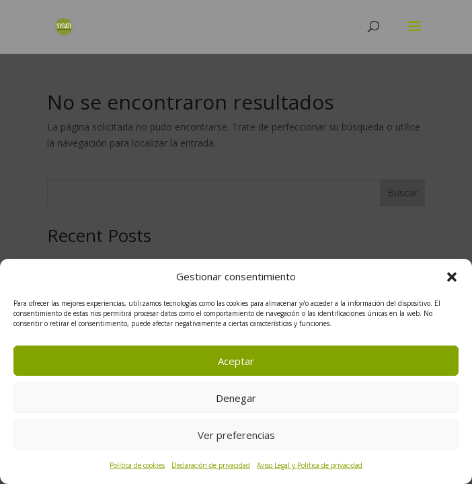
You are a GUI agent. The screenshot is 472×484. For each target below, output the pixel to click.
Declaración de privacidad (210, 465)
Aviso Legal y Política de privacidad (309, 465)
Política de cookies (137, 465)
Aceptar (236, 361)
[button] (452, 277)
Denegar (236, 398)
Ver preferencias (236, 435)
